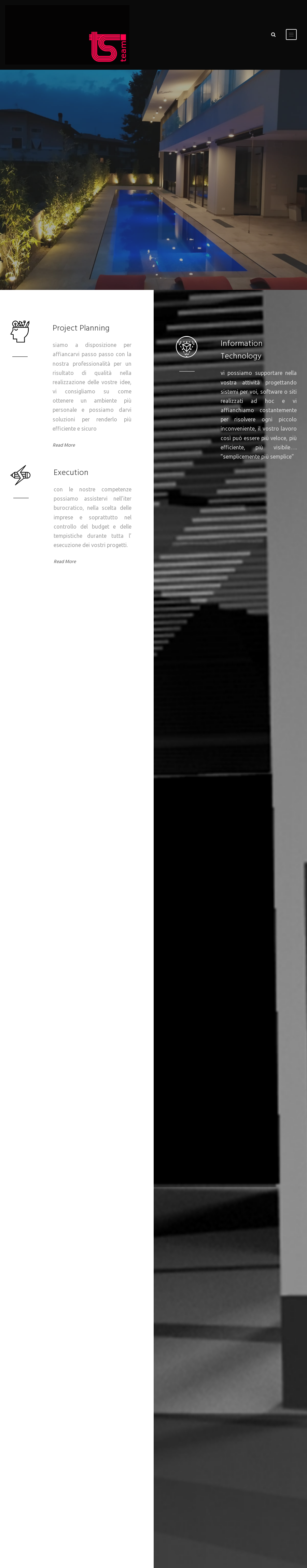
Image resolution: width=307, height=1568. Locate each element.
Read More (64, 445)
